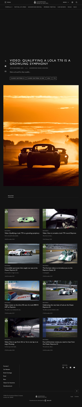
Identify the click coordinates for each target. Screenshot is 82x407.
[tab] (11, 195)
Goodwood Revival (35, 7)
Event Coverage (7, 373)
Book (66, 2)
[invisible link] (22, 224)
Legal (72, 396)
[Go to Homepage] (41, 2)
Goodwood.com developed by (41, 401)
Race (75, 7)
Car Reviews (62, 7)
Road (69, 7)
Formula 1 (8, 7)
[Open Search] (76, 2)
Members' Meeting (50, 7)
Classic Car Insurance (9, 382)
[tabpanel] (41, 278)
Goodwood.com (7, 386)
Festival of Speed (20, 7)
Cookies (77, 396)
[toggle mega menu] (7, 2)
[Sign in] (72, 2)
